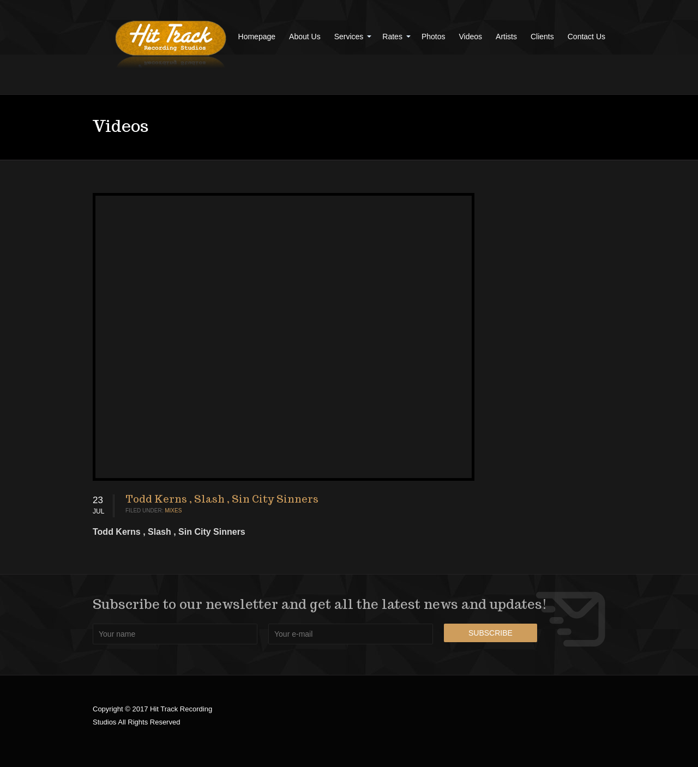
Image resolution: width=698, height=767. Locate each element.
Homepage (257, 36)
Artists (506, 36)
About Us (305, 36)
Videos (471, 36)
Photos (434, 36)
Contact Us (586, 36)
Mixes (173, 511)
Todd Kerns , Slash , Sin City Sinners (221, 499)
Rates (392, 36)
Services (349, 36)
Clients (542, 36)
